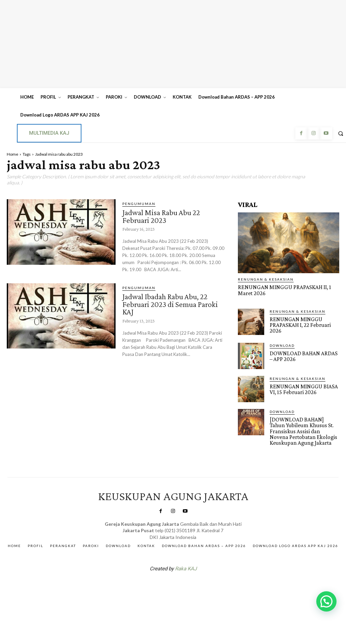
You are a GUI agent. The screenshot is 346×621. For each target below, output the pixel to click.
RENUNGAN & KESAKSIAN (266, 279)
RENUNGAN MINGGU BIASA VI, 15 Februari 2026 (302, 388)
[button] (326, 601)
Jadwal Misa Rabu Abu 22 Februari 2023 (162, 216)
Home (12, 154)
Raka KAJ (186, 567)
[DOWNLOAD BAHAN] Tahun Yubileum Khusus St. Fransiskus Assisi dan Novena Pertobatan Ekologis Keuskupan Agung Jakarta (304, 430)
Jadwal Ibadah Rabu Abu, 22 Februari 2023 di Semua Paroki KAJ (171, 303)
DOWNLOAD (282, 344)
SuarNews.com (162, 585)
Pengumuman (138, 204)
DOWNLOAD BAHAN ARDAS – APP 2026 (304, 355)
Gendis (193, 585)
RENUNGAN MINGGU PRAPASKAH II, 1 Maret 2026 (282, 290)
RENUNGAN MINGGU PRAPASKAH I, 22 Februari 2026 (300, 324)
